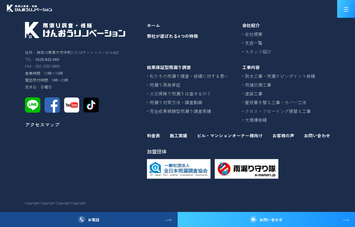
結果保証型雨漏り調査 (169, 67)
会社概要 (253, 34)
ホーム (153, 25)
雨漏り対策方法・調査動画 (176, 102)
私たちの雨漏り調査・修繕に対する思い (189, 76)
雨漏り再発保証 (165, 84)
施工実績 (178, 135)
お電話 (93, 219)
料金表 (153, 135)
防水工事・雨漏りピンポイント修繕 (280, 76)
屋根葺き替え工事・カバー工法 (275, 102)
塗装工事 (253, 93)
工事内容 (251, 67)
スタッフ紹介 (258, 51)
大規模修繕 (256, 120)
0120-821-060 (47, 59)
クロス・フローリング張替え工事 (278, 111)
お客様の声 (283, 135)
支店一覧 (253, 42)
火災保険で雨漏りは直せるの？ (180, 93)
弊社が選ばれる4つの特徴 (172, 36)
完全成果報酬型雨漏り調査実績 (180, 111)
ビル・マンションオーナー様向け (230, 135)
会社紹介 (251, 25)
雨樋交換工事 (258, 84)
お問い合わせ (271, 219)
